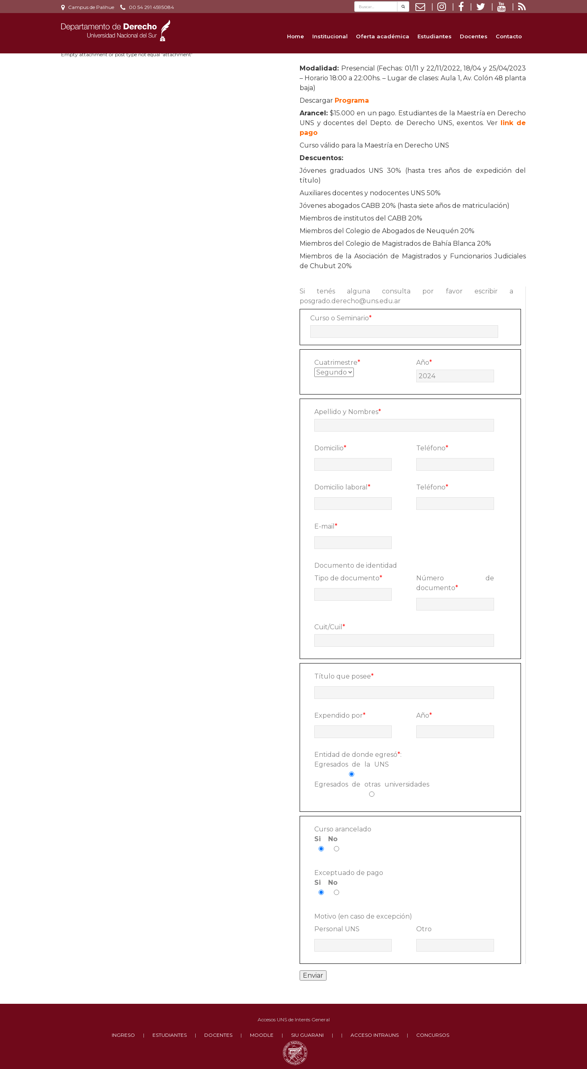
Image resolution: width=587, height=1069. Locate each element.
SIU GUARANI (307, 1035)
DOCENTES (218, 1035)
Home (295, 36)
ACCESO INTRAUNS (375, 1035)
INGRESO (123, 1035)
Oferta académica (382, 36)
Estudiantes (434, 36)
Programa (352, 100)
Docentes (474, 36)
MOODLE (262, 1035)
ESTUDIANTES (169, 1035)
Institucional (330, 36)
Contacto (509, 36)
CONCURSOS (432, 1035)
